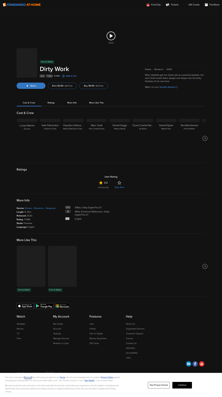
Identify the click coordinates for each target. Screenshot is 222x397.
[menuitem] (191, 4)
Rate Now (119, 187)
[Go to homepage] (22, 4)
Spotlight (21, 324)
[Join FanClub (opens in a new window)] (153, 4)
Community (103, 187)
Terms (62, 377)
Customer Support (134, 333)
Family (93, 328)
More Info (72, 102)
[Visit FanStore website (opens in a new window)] (212, 4)
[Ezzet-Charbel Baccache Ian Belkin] (142, 138)
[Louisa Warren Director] (27, 138)
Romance (39, 208)
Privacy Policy (107, 377)
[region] (111, 385)
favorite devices (169, 87)
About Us (130, 324)
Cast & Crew (29, 102)
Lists (92, 324)
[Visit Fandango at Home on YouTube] (202, 364)
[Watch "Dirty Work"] (31, 86)
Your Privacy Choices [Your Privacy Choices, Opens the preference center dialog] (159, 385)
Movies (20, 328)
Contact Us (131, 343)
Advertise (130, 348)
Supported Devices (135, 328)
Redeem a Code (61, 343)
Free (19, 338)
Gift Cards (94, 343)
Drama (28, 208)
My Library (58, 324)
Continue (182, 385)
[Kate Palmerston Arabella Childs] (50, 138)
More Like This (96, 102)
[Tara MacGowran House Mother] (189, 138)
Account (57, 328)
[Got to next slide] (205, 138)
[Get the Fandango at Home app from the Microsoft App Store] (62, 306)
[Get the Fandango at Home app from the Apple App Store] (25, 306)
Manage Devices (61, 338)
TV (18, 333)
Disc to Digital (96, 333)
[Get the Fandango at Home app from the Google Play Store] (44, 306)
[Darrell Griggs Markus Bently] (119, 138)
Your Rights (89, 380)
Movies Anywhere (98, 338)
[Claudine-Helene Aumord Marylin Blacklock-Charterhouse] (73, 138)
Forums (129, 338)
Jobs (128, 357)
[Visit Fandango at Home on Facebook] (195, 364)
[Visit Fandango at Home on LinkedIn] (188, 364)
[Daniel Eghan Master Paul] (166, 138)
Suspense (51, 208)
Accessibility (132, 353)
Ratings (51, 102)
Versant (28, 377)
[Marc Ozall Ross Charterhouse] (96, 138)
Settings (57, 333)
